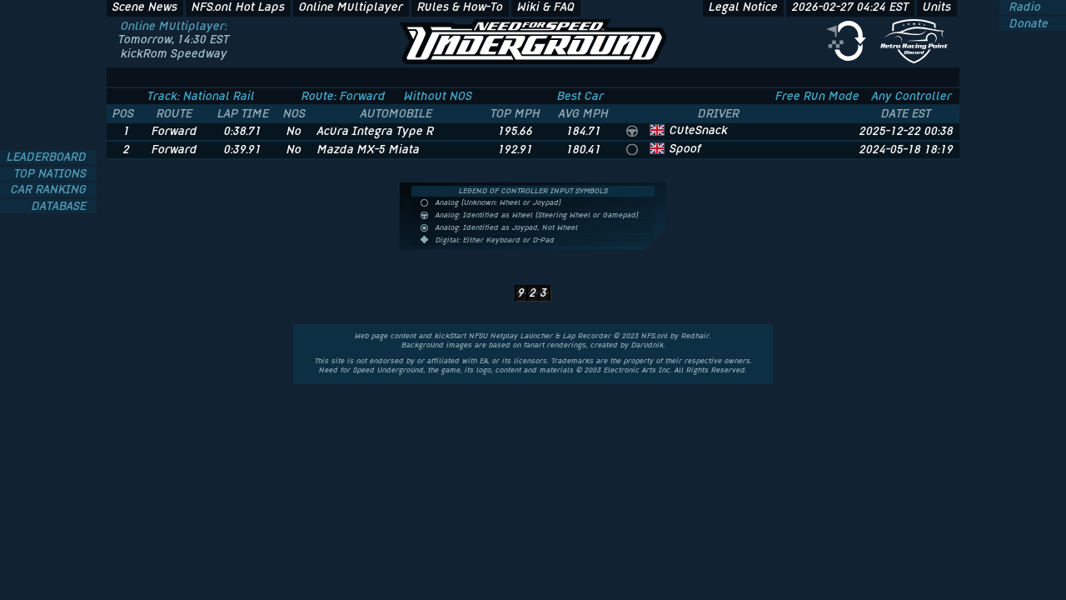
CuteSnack (699, 130)
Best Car (580, 95)
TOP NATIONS (52, 174)
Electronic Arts (630, 370)
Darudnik (647, 345)
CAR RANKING (50, 189)
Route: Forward (343, 95)
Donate (1027, 24)
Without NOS (438, 95)
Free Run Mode (817, 95)
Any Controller (912, 95)
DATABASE (61, 206)
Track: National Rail (201, 95)
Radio (1023, 7)
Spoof (685, 148)
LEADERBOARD (48, 157)
